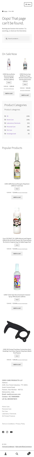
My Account (5, 454)
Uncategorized (11, 134)
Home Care (10, 120)
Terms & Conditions (8, 446)
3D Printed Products (8, 416)
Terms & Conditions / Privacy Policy (13, 424)
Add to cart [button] (9, 93)
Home (5, 11)
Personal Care (11, 127)
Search (17, 454)
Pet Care (9, 130)
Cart (27, 452)
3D (7, 116)
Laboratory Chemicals (13, 123)
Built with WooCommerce (24, 446)
